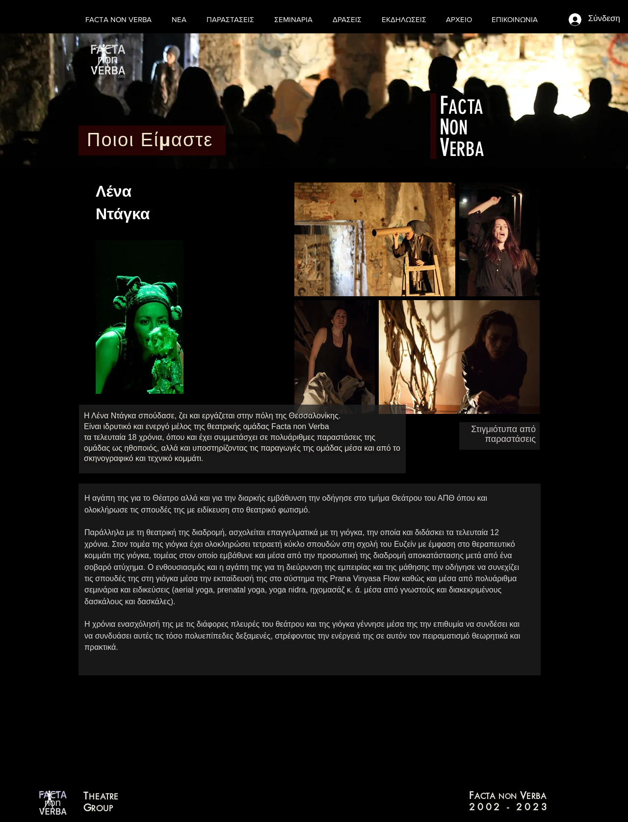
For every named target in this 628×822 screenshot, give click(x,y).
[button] (349, 20)
